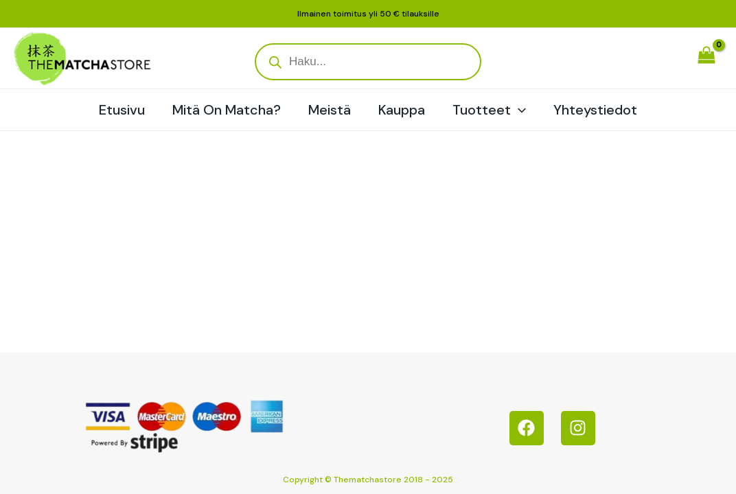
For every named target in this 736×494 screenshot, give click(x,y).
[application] (518, 109)
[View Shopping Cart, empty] (706, 58)
